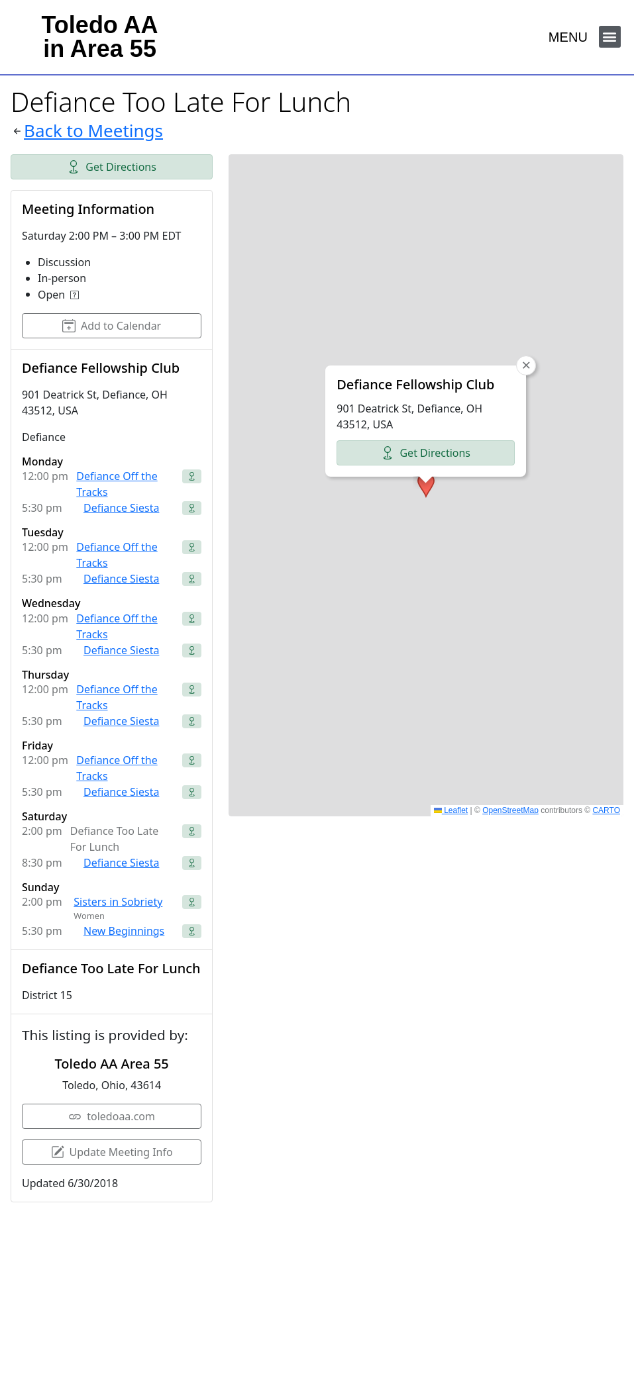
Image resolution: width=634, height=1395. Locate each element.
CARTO (606, 810)
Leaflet (451, 810)
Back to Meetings (93, 130)
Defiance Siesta (121, 508)
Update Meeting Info (112, 1152)
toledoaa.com (111, 1116)
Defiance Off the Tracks (116, 484)
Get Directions (111, 167)
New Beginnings (123, 931)
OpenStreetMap (510, 810)
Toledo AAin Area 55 (100, 36)
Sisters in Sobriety (118, 901)
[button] (610, 37)
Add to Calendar (111, 325)
